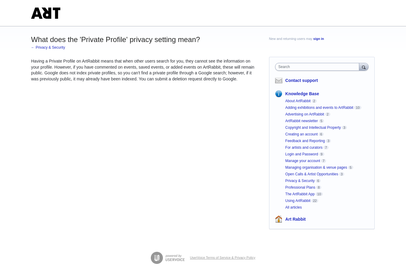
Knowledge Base (302, 93)
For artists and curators (303, 147)
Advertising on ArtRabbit (304, 114)
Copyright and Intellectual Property (313, 127)
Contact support (301, 80)
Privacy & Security (300, 181)
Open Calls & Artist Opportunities (311, 174)
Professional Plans (300, 187)
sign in (318, 39)
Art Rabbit (295, 219)
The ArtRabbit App (300, 194)
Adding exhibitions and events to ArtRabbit (319, 108)
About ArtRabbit (298, 101)
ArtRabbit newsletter (301, 121)
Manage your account (302, 161)
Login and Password (301, 154)
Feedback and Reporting (305, 141)
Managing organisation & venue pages (316, 167)
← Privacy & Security (48, 47)
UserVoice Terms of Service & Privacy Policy (222, 257)
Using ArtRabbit (297, 201)
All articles (293, 207)
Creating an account (301, 134)
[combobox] (318, 67)
